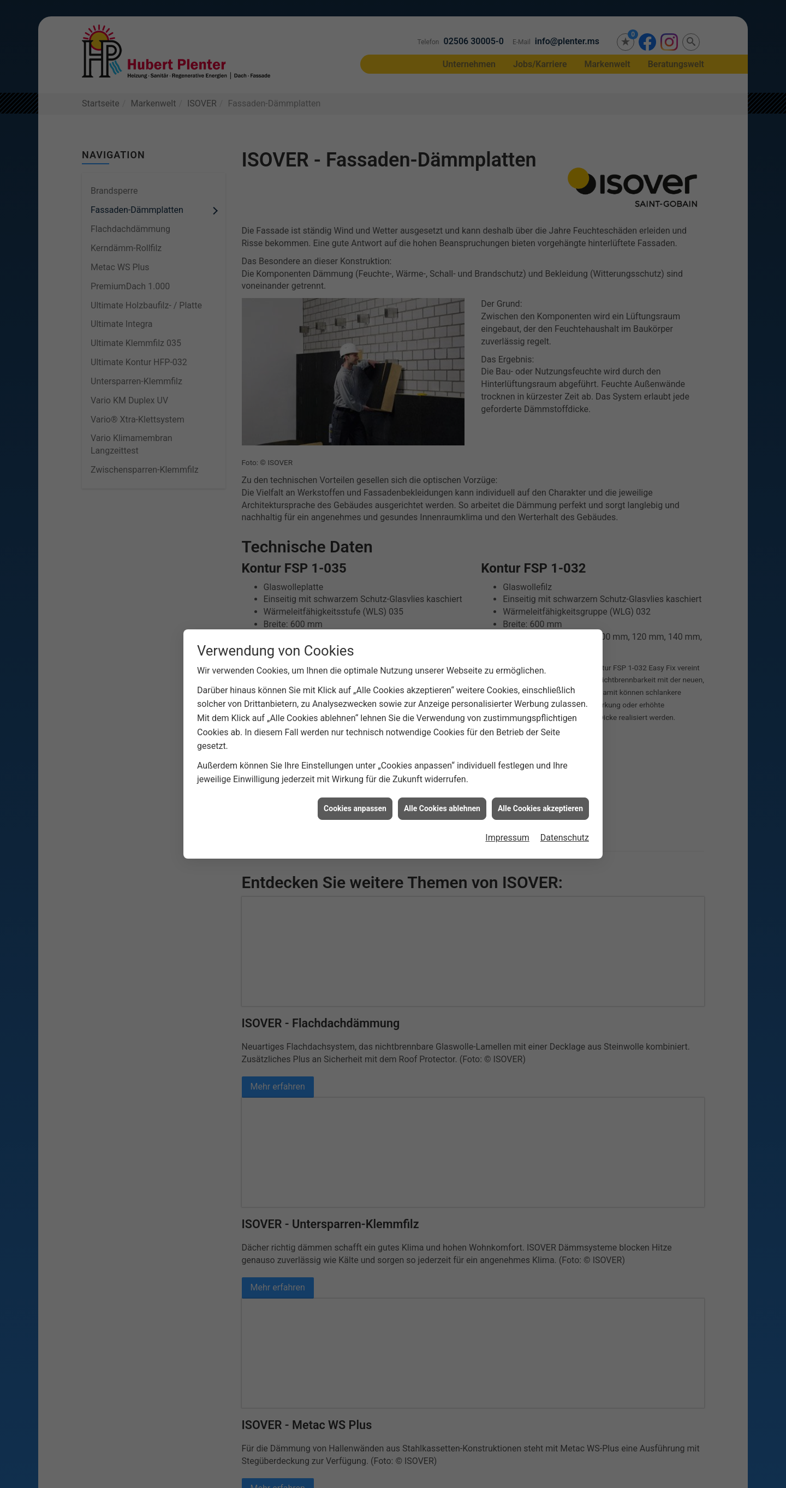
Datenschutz (564, 829)
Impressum (507, 829)
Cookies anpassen (355, 799)
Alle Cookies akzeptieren (540, 799)
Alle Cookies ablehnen (442, 799)
